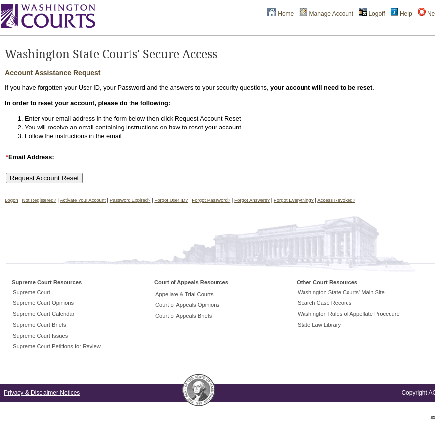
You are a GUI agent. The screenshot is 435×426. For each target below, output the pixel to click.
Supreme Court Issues (40, 336)
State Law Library (319, 325)
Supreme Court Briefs (39, 325)
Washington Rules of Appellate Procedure (349, 314)
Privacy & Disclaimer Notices (42, 392)
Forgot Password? (211, 200)
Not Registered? (39, 200)
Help (406, 13)
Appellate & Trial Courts (184, 294)
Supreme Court (31, 292)
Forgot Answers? (252, 200)
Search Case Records (324, 303)
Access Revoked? (336, 200)
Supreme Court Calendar (43, 314)
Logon (11, 200)
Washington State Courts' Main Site (341, 292)
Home (286, 13)
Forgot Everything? (294, 200)
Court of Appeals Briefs (183, 316)
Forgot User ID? (171, 200)
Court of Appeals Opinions (187, 305)
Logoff (376, 13)
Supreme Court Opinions (43, 303)
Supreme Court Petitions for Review (57, 346)
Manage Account (331, 13)
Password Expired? (130, 200)
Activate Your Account (83, 200)
